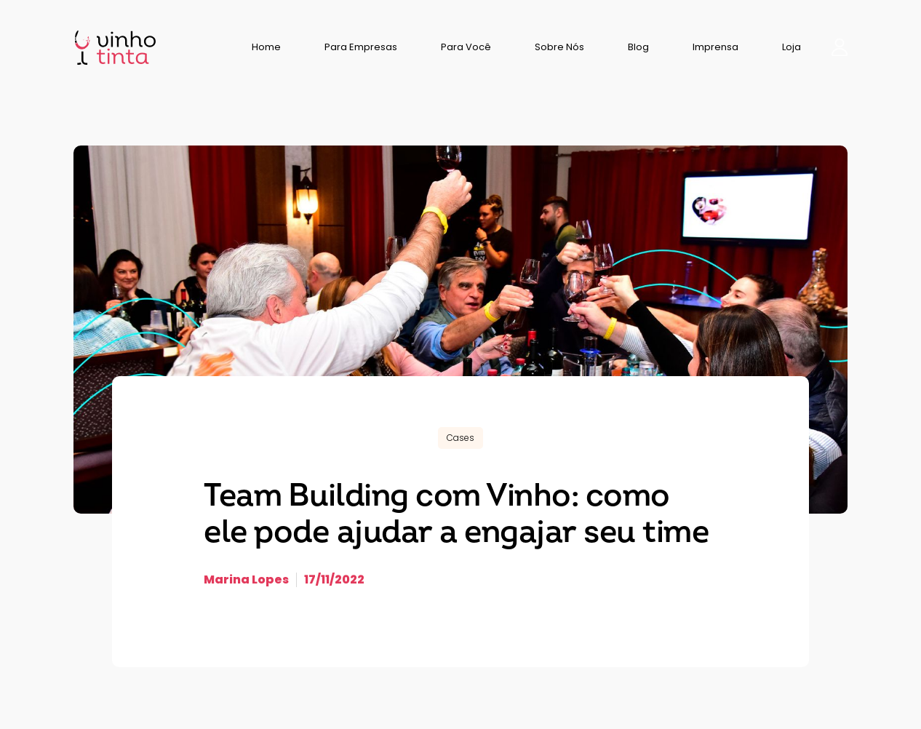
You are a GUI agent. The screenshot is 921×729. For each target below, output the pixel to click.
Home (266, 47)
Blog (638, 47)
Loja (791, 47)
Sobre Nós (559, 47)
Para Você (466, 47)
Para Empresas (360, 47)
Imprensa (715, 47)
